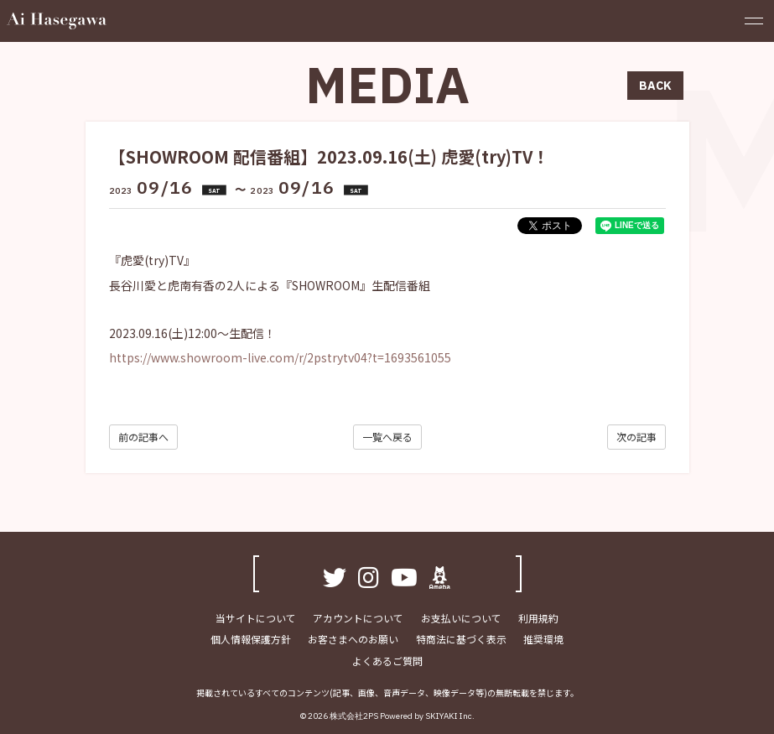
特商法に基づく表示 (461, 639)
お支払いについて (461, 618)
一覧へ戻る (387, 436)
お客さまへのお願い (354, 639)
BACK (655, 85)
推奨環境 (543, 639)
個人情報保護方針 (251, 639)
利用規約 (538, 618)
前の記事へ (143, 436)
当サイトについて (256, 618)
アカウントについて (359, 618)
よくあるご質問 (387, 661)
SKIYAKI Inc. (450, 716)
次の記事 (636, 436)
